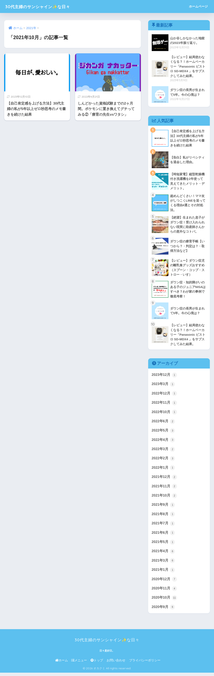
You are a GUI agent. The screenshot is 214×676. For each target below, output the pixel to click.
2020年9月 (163, 610)
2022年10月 (164, 413)
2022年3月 (163, 451)
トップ (96, 663)
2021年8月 (163, 516)
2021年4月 (163, 554)
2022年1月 (163, 470)
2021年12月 (164, 479)
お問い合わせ (116, 663)
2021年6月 (163, 535)
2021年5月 (163, 544)
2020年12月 (164, 582)
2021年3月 (163, 563)
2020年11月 (164, 591)
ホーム (61, 663)
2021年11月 (164, 488)
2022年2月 (163, 460)
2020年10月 (164, 600)
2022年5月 (163, 432)
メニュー (79, 663)
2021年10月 (164, 498)
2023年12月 (164, 376)
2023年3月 (163, 385)
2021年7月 (163, 526)
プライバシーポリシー (144, 663)
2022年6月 (163, 423)
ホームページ (198, 6)
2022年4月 (163, 441)
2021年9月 (163, 507)
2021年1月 (163, 572)
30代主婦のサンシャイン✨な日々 (44, 6)
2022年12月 (164, 395)
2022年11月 (164, 404)
